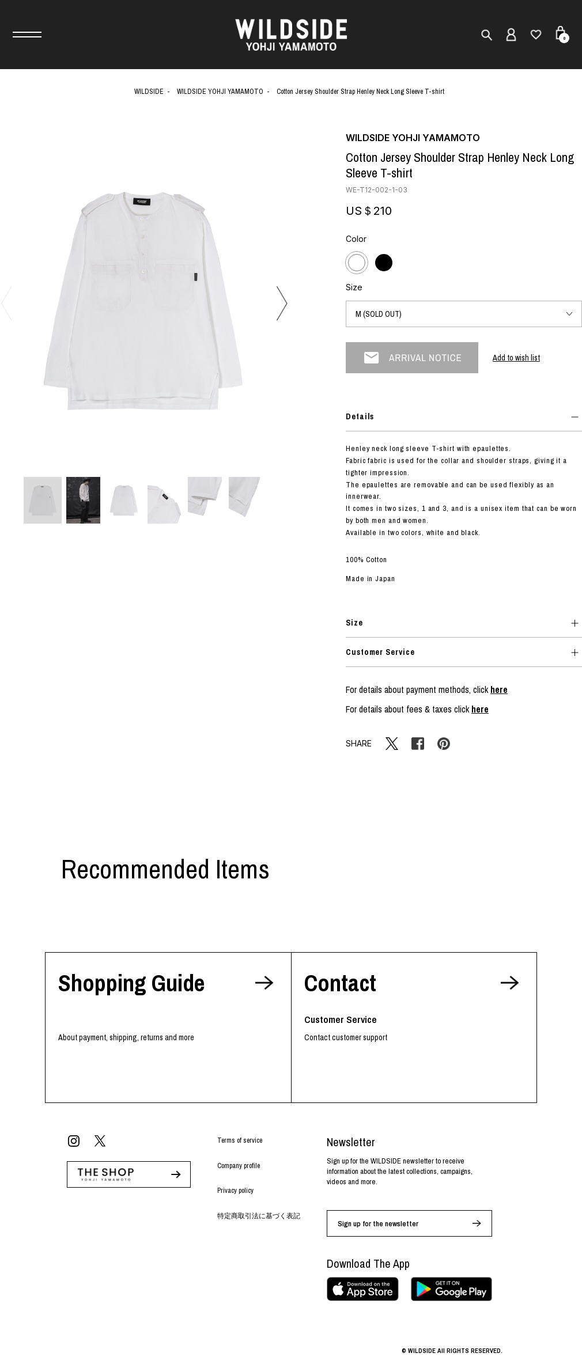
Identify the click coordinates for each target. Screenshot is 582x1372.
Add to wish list (516, 357)
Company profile (238, 1165)
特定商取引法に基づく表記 (258, 1216)
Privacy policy (235, 1190)
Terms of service (239, 1140)
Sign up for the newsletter (378, 1224)
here (499, 689)
